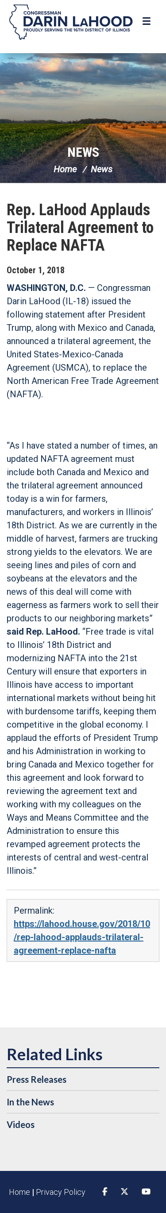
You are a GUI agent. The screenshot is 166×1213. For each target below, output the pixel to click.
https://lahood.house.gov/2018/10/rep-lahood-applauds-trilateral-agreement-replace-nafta (82, 937)
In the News (30, 1102)
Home (65, 169)
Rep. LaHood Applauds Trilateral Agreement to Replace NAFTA (80, 228)
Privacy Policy (60, 1192)
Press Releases (36, 1079)
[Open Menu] (148, 21)
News (83, 152)
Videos (21, 1124)
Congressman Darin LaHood (71, 22)
